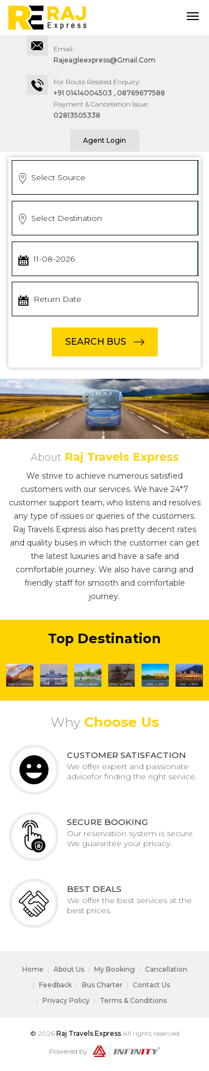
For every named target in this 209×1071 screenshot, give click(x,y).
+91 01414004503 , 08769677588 (109, 93)
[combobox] (105, 177)
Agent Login (104, 140)
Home (32, 969)
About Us (69, 969)
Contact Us (151, 985)
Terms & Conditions (133, 1000)
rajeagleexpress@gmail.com (104, 60)
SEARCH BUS (95, 341)
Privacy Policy (66, 1000)
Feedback (55, 985)
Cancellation (166, 969)
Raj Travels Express (88, 1033)
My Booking (114, 969)
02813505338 (77, 115)
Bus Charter (102, 985)
